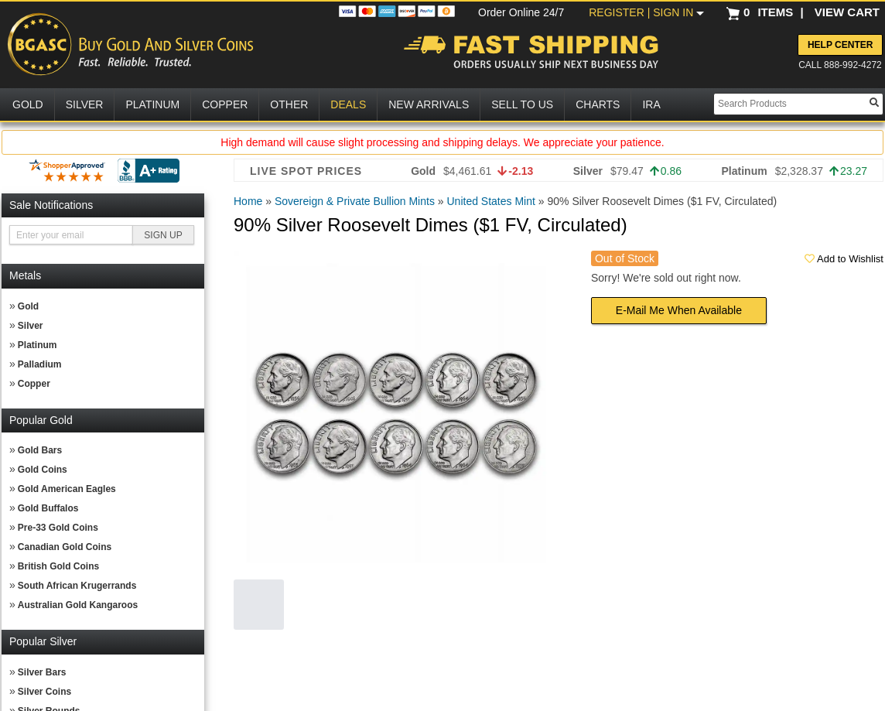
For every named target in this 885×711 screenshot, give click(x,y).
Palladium (40, 364)
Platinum (37, 345)
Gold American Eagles (67, 489)
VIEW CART (847, 12)
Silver (30, 325)
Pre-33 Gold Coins (58, 527)
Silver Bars (42, 672)
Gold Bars (40, 450)
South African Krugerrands (77, 585)
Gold (28, 306)
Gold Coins (42, 469)
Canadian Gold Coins (64, 547)
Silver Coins (44, 691)
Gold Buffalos (48, 508)
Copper (34, 383)
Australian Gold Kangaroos (78, 605)
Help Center (840, 44)
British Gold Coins (58, 566)
